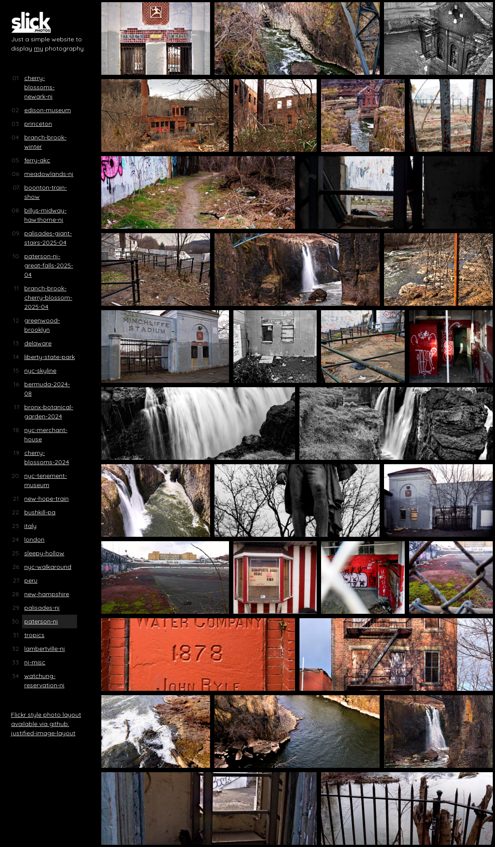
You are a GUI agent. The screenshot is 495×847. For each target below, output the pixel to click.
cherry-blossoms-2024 (46, 457)
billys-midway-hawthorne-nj (45, 215)
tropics (34, 635)
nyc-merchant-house (45, 434)
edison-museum (47, 110)
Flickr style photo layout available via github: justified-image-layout (46, 724)
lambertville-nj (44, 649)
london (34, 539)
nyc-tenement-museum (45, 480)
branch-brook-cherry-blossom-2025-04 (48, 297)
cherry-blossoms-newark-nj (39, 87)
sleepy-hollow (44, 553)
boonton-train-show (45, 192)
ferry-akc (37, 160)
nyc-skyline (40, 370)
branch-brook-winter (45, 141)
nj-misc (34, 662)
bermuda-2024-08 (47, 388)
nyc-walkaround (47, 567)
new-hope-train (46, 498)
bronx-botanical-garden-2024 (48, 411)
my (38, 48)
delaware (38, 343)
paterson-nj (41, 621)
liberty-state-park (49, 357)
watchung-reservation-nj (44, 680)
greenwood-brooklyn (42, 325)
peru (30, 580)
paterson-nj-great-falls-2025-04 (48, 265)
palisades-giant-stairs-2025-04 (48, 237)
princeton (38, 124)
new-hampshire (46, 594)
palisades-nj (42, 608)
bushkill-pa (39, 512)
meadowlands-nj (49, 174)
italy (30, 526)
